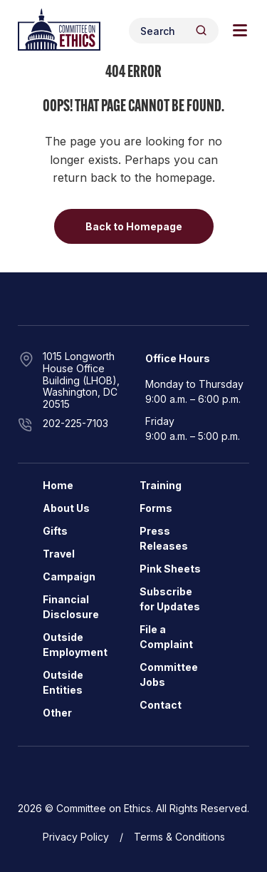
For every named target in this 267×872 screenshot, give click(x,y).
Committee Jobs (169, 674)
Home (58, 485)
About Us (66, 508)
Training (161, 485)
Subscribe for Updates (170, 598)
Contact (161, 705)
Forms (156, 508)
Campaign (69, 576)
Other (57, 713)
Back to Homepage (133, 226)
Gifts (55, 531)
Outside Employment (75, 644)
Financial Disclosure (71, 606)
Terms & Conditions (179, 837)
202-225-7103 (75, 423)
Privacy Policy (76, 837)
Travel (59, 554)
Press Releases (164, 538)
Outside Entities (63, 682)
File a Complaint (166, 636)
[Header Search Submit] (201, 30)
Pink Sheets (170, 569)
